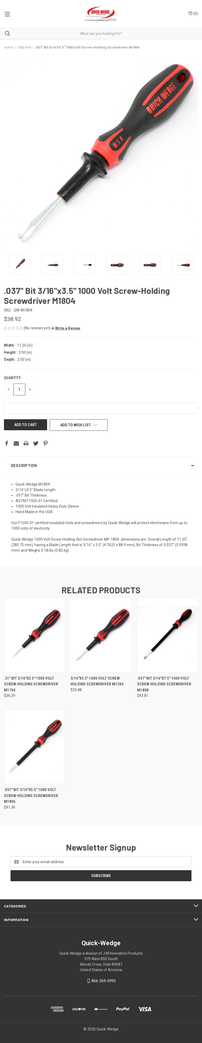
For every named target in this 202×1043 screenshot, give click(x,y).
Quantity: (13, 378)
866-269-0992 (104, 981)
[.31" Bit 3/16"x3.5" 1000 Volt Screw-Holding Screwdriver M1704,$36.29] (34, 635)
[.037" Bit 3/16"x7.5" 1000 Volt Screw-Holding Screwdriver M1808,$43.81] (167, 635)
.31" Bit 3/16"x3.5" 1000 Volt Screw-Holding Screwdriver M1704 (31, 684)
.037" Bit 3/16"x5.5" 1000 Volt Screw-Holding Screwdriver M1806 (31, 795)
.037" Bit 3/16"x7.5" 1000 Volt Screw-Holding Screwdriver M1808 (164, 684)
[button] (65, 328)
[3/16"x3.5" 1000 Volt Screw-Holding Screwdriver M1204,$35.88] (101, 635)
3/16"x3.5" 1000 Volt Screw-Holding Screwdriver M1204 (97, 681)
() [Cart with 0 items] (193, 13)
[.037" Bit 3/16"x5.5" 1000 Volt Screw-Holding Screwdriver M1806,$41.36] (34, 746)
